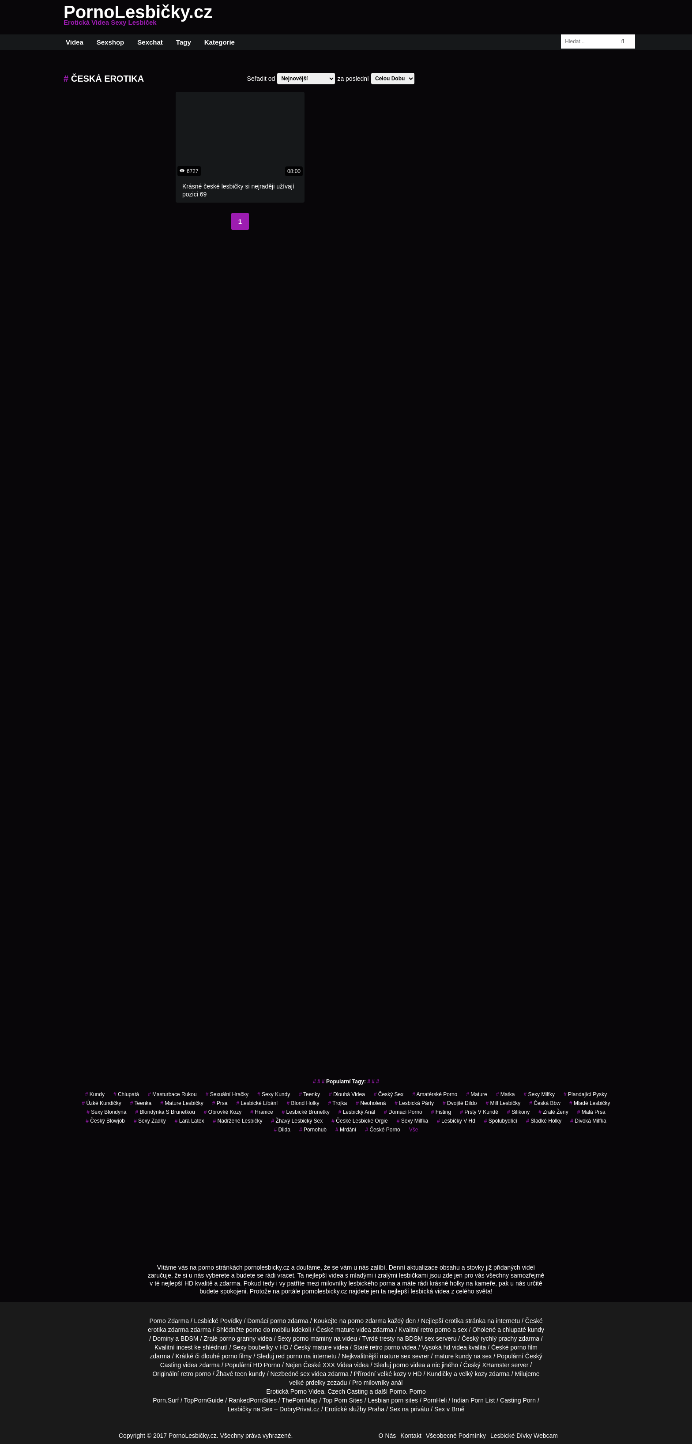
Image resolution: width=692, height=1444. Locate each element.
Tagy (183, 42)
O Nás (387, 1435)
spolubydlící (500, 1121)
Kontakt (410, 1435)
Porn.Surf (166, 1400)
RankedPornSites (253, 1400)
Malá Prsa (591, 1112)
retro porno (436, 1329)
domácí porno (403, 1112)
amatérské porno (434, 1094)
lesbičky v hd (456, 1121)
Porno (397, 1391)
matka (505, 1094)
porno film (524, 1347)
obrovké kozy (222, 1112)
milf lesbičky (502, 1103)
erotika (454, 1320)
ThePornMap (299, 1400)
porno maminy (312, 1338)
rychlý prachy (499, 1338)
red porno (289, 1356)
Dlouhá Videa (347, 1094)
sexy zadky (150, 1121)
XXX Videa (337, 1365)
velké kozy (391, 1373)
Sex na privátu (409, 1409)
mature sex (395, 1356)
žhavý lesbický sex (297, 1121)
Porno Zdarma (168, 1320)
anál (396, 1382)
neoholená (371, 1103)
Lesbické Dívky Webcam (524, 1435)
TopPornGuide (204, 1400)
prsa (220, 1103)
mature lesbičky (181, 1103)
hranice (261, 1112)
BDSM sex (419, 1338)
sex (305, 1373)
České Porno (382, 1130)
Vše (413, 1130)
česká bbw (544, 1103)
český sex (388, 1094)
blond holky (302, 1103)
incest (185, 1347)
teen (241, 1373)
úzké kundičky (101, 1103)
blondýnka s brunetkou (165, 1112)
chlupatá (126, 1094)
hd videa (455, 1347)
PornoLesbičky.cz (138, 17)
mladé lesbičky (589, 1103)
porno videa (409, 1365)
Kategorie (219, 42)
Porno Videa (307, 1391)
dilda (282, 1130)
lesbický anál (356, 1112)
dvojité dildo (460, 1103)
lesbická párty (414, 1103)
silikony (518, 1112)
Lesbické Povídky (218, 1320)
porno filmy (237, 1356)
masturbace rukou (172, 1094)
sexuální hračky (227, 1094)
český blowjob (105, 1121)
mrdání (345, 1130)
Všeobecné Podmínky (456, 1435)
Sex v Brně (449, 1409)
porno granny (237, 1338)
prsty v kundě (479, 1112)
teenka (141, 1103)
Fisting (441, 1112)
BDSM (189, 1338)
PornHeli (435, 1400)
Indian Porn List (473, 1400)
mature (345, 1329)
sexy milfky (539, 1094)
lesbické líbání (257, 1103)
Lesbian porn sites (393, 1400)
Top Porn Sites (343, 1400)
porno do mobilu (268, 1329)
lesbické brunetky (306, 1112)
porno (278, 1320)
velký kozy (473, 1373)
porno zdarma (367, 1320)
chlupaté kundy (523, 1329)
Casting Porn (518, 1400)
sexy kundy (273, 1094)
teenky (309, 1094)
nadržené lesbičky (237, 1121)
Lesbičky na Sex (250, 1409)
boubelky (260, 1347)
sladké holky (543, 1121)
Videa (74, 42)
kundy (95, 1094)
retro (187, 1373)
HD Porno (266, 1365)
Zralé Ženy (553, 1112)
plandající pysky (585, 1094)
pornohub (313, 1130)
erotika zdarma (168, 1329)
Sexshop (110, 42)
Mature (476, 1094)
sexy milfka (412, 1121)
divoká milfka (588, 1121)
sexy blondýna (106, 1112)
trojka (337, 1103)
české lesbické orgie (359, 1121)
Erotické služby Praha (354, 1409)
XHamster (495, 1365)
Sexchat (150, 42)
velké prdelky (308, 1382)
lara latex (189, 1121)
